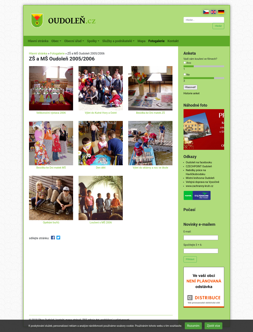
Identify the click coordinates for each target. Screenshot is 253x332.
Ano (187, 62)
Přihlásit (190, 259)
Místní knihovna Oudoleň (200, 178)
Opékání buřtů (51, 222)
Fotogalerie (157, 41)
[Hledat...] (204, 20)
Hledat (218, 26)
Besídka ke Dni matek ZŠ (150, 112)
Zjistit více (213, 325)
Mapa (142, 41)
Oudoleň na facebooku (199, 162)
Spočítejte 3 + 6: (193, 244)
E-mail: (187, 231)
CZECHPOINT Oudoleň (199, 166)
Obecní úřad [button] (72, 41)
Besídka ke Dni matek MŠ (51, 167)
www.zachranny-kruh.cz (199, 186)
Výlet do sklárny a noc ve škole (150, 167)
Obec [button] (55, 41)
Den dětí (101, 167)
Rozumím (193, 325)
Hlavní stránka (39, 41)
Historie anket (192, 93)
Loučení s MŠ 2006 (101, 222)
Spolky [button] (92, 41)
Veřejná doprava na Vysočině (202, 182)
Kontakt (174, 41)
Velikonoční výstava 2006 (51, 112)
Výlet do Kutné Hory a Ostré (101, 112)
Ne (187, 74)
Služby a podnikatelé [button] (117, 41)
